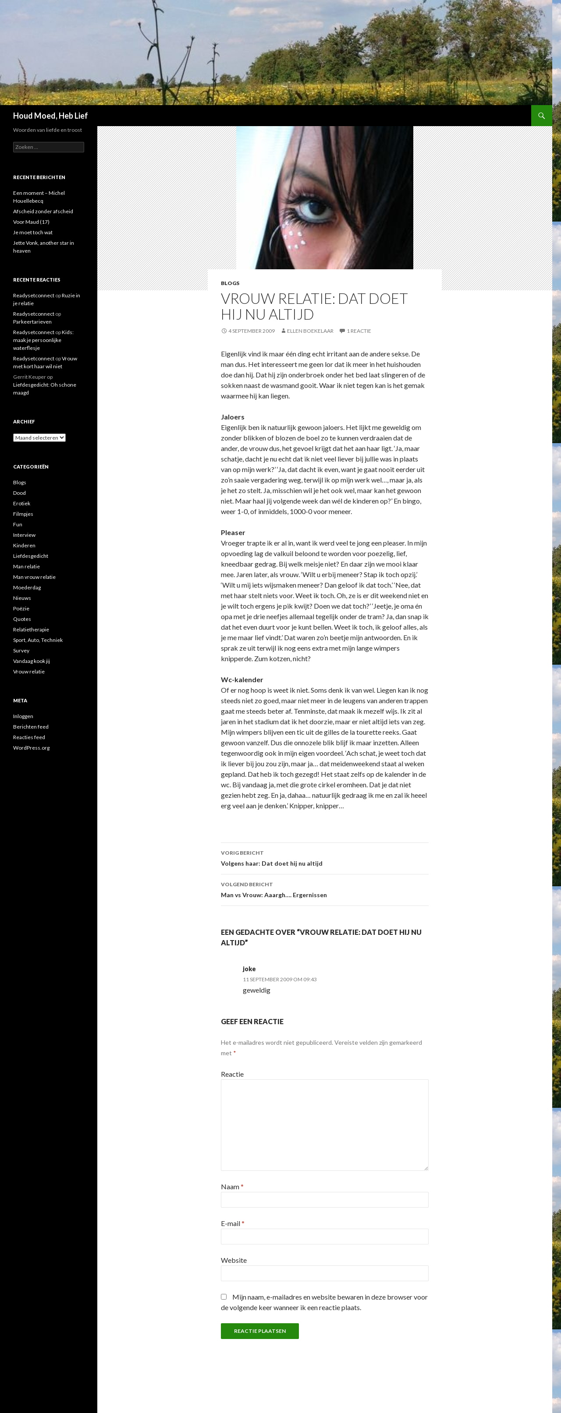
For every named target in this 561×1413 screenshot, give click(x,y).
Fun (17, 524)
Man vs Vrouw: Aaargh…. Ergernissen (325, 889)
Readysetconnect (33, 295)
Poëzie (21, 608)
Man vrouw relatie (34, 577)
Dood (19, 493)
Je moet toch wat (33, 232)
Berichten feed (31, 726)
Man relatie (26, 566)
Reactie (232, 1074)
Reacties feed (29, 737)
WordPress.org (31, 747)
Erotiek (21, 503)
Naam (232, 1186)
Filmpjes (23, 514)
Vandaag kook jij (31, 661)
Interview (24, 535)
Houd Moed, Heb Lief (50, 115)
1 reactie (359, 331)
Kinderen (24, 545)
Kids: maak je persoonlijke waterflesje (43, 340)
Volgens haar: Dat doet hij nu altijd (325, 857)
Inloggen (23, 716)
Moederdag (27, 587)
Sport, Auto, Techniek (38, 640)
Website (234, 1260)
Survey (21, 650)
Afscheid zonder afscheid (43, 211)
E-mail (233, 1223)
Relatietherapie (31, 629)
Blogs (230, 283)
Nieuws (22, 598)
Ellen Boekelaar (310, 331)
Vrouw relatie (29, 671)
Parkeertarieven (32, 321)
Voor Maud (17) (31, 221)
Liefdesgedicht (30, 556)
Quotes (22, 619)
